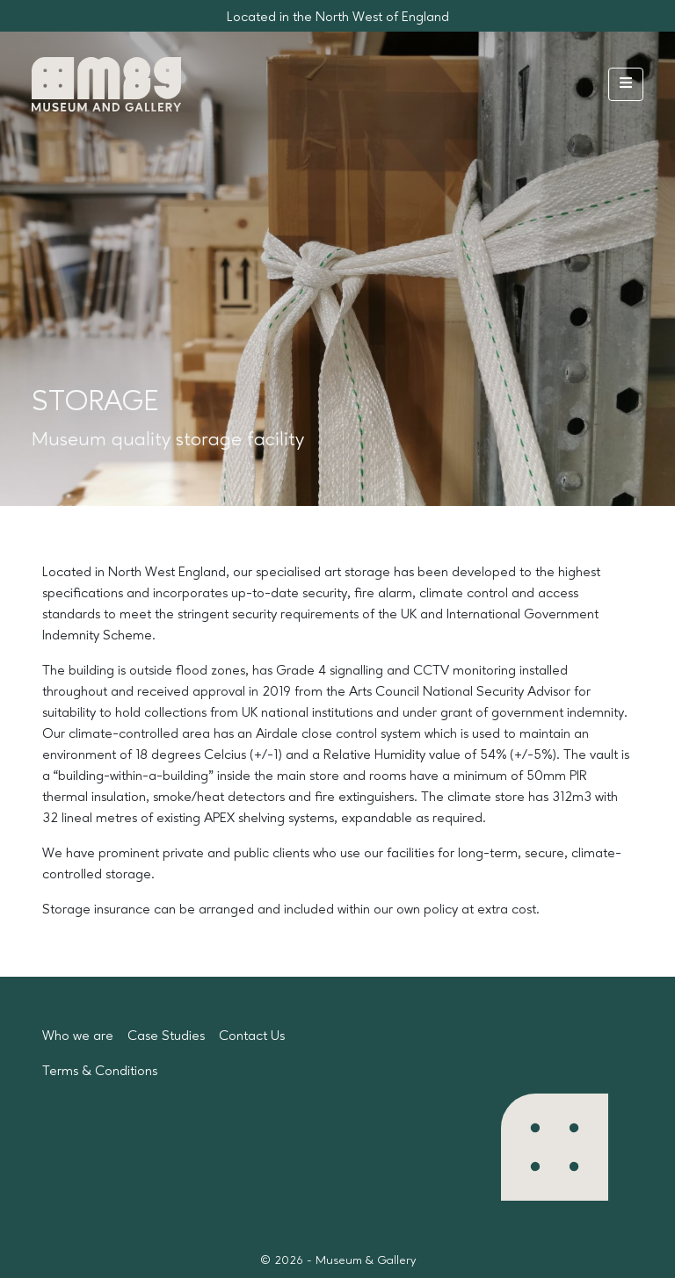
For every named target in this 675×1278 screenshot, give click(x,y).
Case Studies (166, 1036)
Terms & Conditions (99, 1072)
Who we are (77, 1036)
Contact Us (252, 1036)
